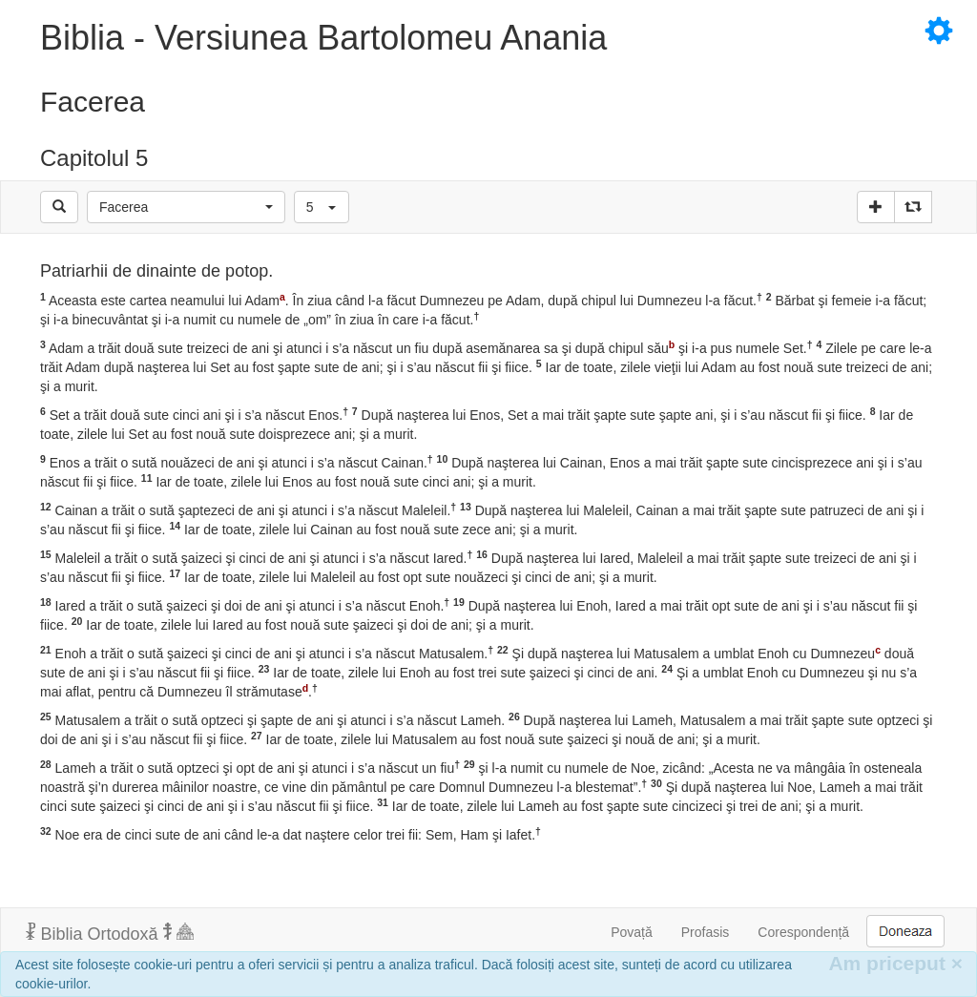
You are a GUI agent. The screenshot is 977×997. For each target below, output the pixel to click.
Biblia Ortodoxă (110, 933)
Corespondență (803, 932)
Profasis (705, 932)
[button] (186, 207)
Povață (632, 932)
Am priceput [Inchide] (895, 963)
